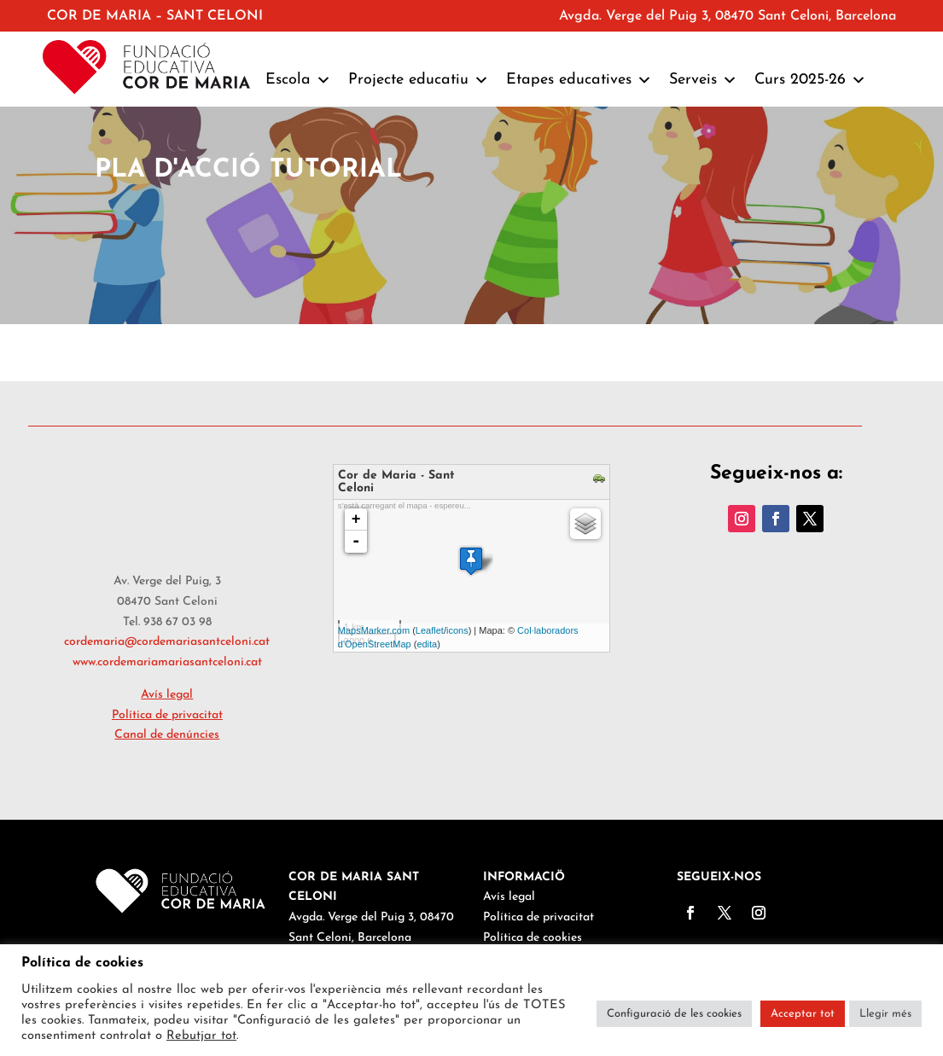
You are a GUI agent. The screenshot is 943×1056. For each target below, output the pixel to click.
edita (426, 644)
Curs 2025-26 (810, 80)
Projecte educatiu (418, 80)
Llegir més (885, 1013)
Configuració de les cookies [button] (674, 1013)
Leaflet (430, 630)
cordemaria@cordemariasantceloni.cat (167, 641)
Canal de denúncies (166, 734)
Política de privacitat (538, 917)
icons (457, 630)
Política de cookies (532, 937)
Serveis (703, 80)
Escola (298, 80)
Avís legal (509, 897)
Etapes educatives (579, 80)
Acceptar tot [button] (803, 1013)
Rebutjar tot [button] (201, 1036)
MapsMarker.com (374, 630)
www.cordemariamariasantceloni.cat (167, 662)
